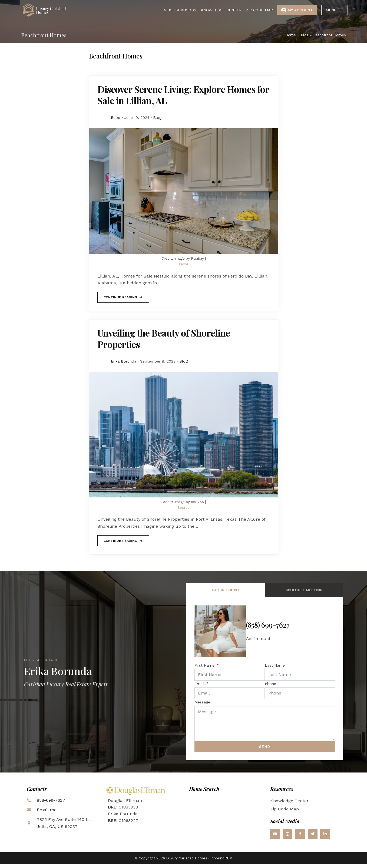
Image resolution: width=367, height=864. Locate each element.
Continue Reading (123, 295)
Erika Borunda (123, 361)
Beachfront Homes (329, 35)
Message (202, 702)
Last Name (275, 665)
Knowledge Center (289, 800)
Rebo (115, 117)
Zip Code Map (284, 808)
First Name (205, 665)
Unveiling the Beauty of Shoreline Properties (163, 338)
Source (183, 508)
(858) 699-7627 (268, 625)
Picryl (183, 264)
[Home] (290, 35)
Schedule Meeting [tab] (304, 590)
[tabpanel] (264, 678)
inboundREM (221, 858)
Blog (157, 117)
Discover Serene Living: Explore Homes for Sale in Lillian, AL (183, 95)
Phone (270, 684)
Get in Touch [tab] (225, 590)
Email (200, 684)
